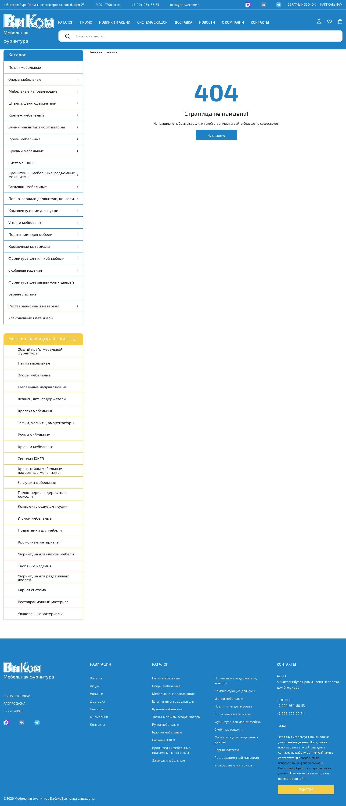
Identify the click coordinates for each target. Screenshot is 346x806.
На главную (216, 135)
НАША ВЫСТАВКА (17, 696)
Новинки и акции (114, 22)
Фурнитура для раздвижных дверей (41, 282)
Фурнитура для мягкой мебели (43, 258)
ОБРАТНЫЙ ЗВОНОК (302, 4)
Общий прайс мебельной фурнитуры (40, 351)
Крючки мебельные (43, 151)
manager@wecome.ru (185, 5)
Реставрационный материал (43, 306)
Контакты (260, 22)
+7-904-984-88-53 (145, 5)
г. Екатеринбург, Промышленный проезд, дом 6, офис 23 (44, 5)
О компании (233, 22)
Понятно (306, 789)
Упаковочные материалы (30, 318)
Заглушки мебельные (43, 186)
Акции (95, 686)
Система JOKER (21, 162)
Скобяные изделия (43, 270)
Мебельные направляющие (43, 91)
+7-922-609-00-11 (290, 713)
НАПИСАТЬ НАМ (331, 4)
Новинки (96, 694)
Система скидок (152, 22)
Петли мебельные (43, 67)
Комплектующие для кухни (43, 210)
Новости (207, 22)
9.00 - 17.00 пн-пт (108, 5)
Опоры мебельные (43, 79)
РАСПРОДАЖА (14, 703)
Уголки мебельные (43, 222)
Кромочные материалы (43, 246)
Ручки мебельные (43, 139)
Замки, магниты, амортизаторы (43, 127)
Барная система (22, 294)
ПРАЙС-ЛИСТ (13, 711)
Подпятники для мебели (43, 234)
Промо (86, 22)
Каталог (65, 22)
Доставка (183, 22)
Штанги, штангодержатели (43, 103)
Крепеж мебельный (43, 115)
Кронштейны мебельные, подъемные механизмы (43, 175)
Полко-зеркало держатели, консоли (43, 198)
